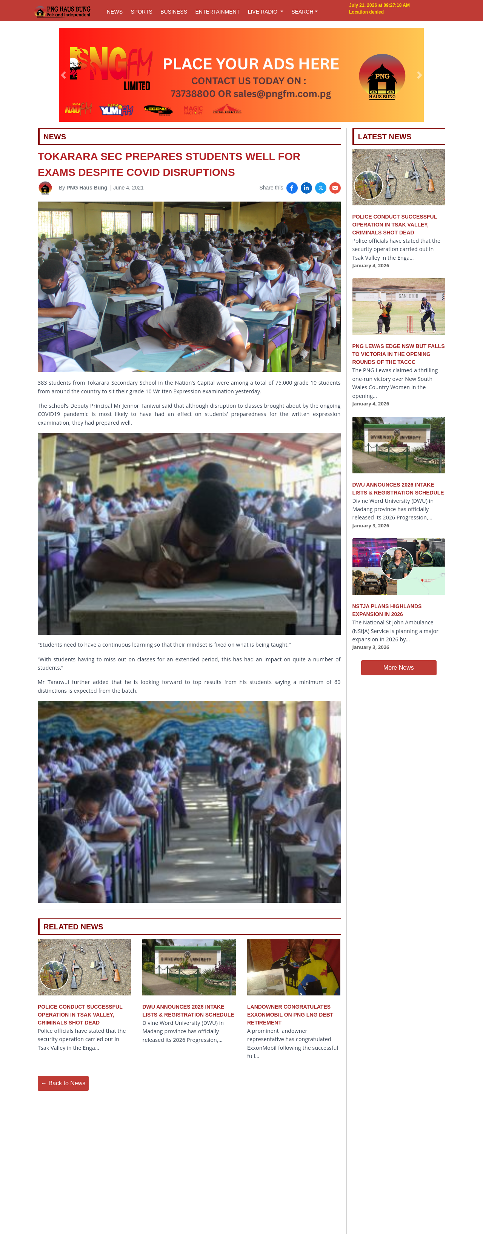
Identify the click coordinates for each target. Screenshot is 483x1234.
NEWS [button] (115, 12)
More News (398, 667)
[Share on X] (320, 188)
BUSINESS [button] (173, 12)
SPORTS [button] (141, 12)
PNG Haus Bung (86, 188)
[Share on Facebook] (292, 188)
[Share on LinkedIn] (306, 188)
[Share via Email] (335, 188)
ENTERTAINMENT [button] (217, 12)
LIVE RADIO (263, 12)
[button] (63, 75)
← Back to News (63, 1083)
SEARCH (302, 12)
